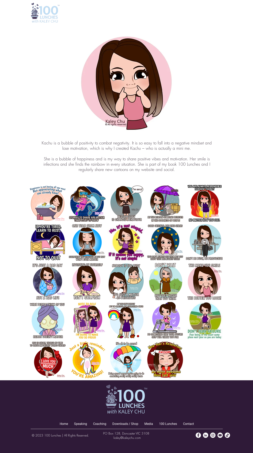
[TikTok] (227, 435)
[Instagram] (212, 435)
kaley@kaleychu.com (127, 438)
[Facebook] (198, 435)
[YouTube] (220, 435)
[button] (218, 11)
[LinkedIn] (205, 435)
